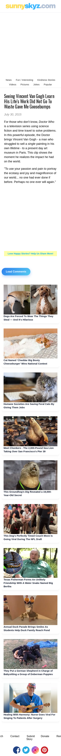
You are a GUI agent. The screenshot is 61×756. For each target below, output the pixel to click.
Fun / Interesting (24, 80)
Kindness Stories (46, 80)
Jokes (36, 84)
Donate (45, 736)
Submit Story (30, 738)
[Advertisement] (30, 44)
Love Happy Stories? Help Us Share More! (30, 253)
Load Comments (16, 271)
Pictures (24, 84)
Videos (12, 84)
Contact (14, 736)
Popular (48, 84)
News (9, 80)
